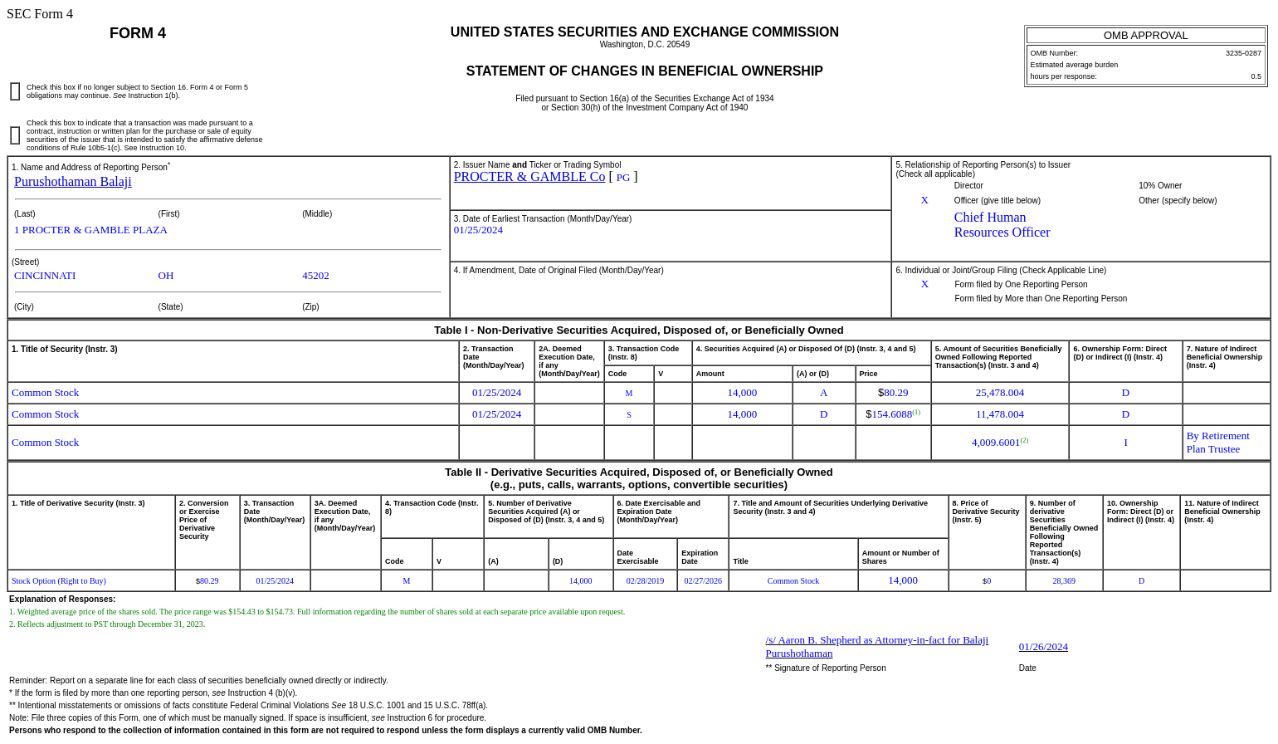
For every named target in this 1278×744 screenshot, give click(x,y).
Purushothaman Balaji (73, 181)
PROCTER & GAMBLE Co (530, 176)
